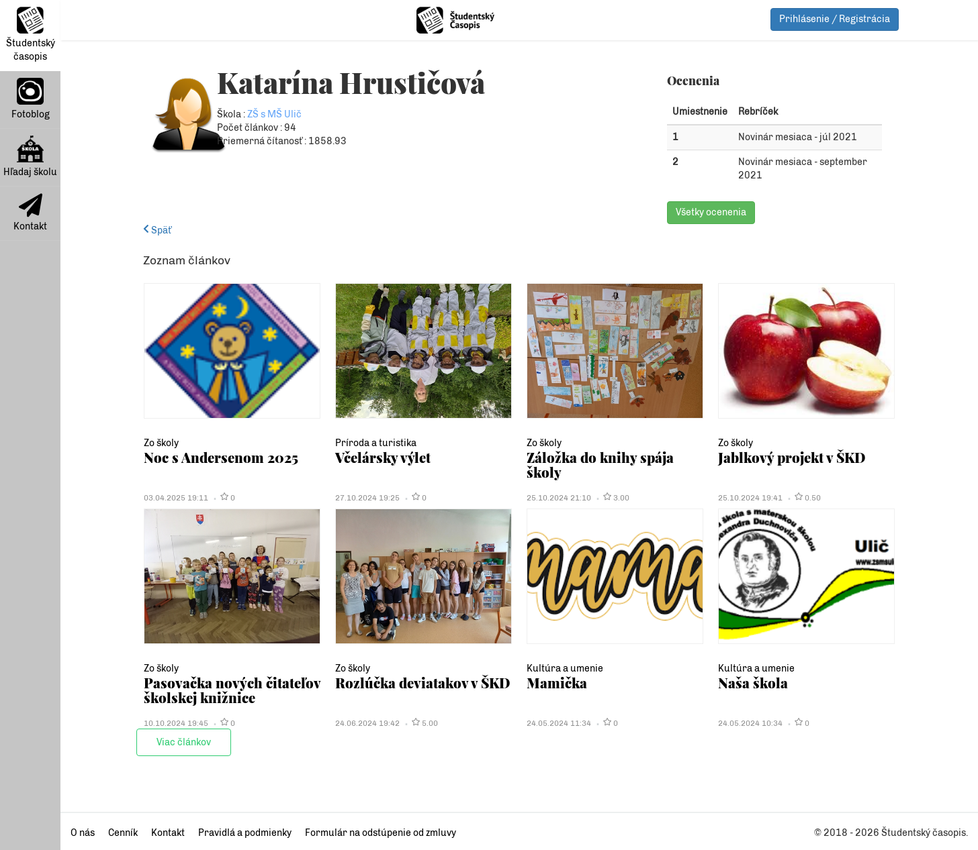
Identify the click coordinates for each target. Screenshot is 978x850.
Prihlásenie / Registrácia (834, 19)
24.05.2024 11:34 (559, 723)
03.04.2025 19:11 (176, 497)
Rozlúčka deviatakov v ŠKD (422, 683)
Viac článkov (184, 742)
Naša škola (753, 683)
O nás (83, 833)
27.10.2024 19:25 (367, 497)
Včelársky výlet (383, 457)
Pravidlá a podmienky (245, 833)
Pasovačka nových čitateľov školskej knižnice (232, 690)
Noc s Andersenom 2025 (221, 457)
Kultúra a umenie (565, 668)
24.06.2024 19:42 (367, 723)
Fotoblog (30, 99)
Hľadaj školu (30, 157)
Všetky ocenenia (711, 212)
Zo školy (161, 443)
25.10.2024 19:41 (750, 497)
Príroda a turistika (375, 443)
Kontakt (30, 212)
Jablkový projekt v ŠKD (791, 457)
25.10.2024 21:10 (559, 497)
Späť (157, 230)
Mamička (557, 683)
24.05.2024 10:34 (750, 723)
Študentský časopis (30, 34)
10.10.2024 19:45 (176, 723)
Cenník (123, 833)
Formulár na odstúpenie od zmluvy (380, 833)
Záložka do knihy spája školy (600, 464)
